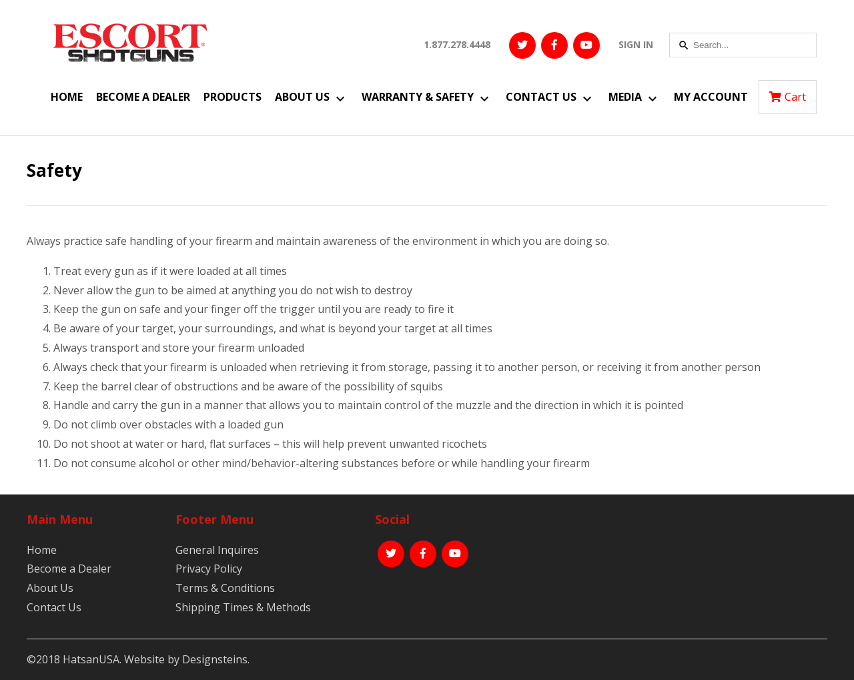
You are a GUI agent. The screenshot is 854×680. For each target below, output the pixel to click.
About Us (302, 96)
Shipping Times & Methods (243, 607)
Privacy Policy (208, 568)
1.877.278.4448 (457, 44)
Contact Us (541, 96)
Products (232, 96)
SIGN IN (635, 44)
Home (67, 96)
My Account (711, 96)
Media (625, 96)
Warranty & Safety (418, 96)
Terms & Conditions (225, 588)
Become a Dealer (143, 96)
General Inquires (217, 550)
